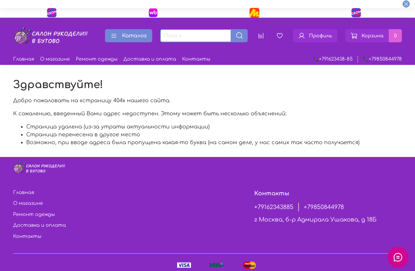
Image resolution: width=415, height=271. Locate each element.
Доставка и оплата (149, 59)
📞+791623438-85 (333, 59)
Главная (23, 59)
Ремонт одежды (96, 59)
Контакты (196, 59)
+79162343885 (273, 207)
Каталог (129, 35)
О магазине (55, 59)
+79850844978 (324, 207)
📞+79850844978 (382, 59)
